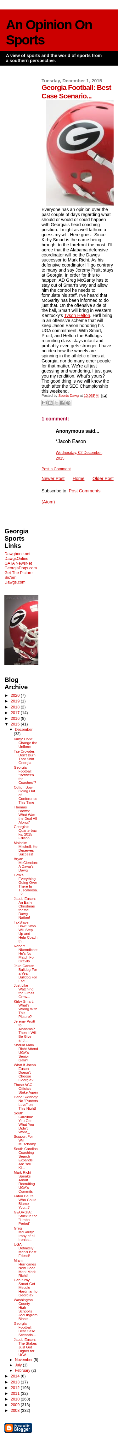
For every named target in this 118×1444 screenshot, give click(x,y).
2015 (16, 724)
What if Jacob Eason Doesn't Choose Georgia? (25, 1072)
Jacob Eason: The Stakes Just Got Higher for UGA (25, 1347)
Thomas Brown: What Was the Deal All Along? (25, 814)
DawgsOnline (16, 558)
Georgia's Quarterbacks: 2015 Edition (25, 832)
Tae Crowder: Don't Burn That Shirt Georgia (25, 757)
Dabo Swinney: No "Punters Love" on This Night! (26, 1102)
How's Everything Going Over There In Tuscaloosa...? (26, 884)
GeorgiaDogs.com (20, 568)
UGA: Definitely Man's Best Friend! (25, 1250)
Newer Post (53, 478)
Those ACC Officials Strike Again (26, 1088)
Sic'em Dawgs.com (14, 579)
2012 (16, 1387)
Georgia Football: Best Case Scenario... (25, 1329)
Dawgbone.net (17, 553)
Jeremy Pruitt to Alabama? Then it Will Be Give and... (25, 1030)
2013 (16, 1382)
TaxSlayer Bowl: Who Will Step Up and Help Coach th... (25, 931)
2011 (16, 1393)
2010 (16, 1399)
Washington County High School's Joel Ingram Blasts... (25, 1309)
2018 (16, 707)
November (24, 1360)
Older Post (103, 478)
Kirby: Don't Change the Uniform (25, 742)
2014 (16, 1376)
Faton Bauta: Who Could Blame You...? (25, 1201)
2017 (16, 712)
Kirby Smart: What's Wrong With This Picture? (25, 1009)
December (23, 729)
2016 (16, 718)
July (19, 1365)
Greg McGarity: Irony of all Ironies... (24, 1233)
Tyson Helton (77, 315)
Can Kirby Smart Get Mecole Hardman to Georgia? (25, 1287)
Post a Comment (56, 469)
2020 (16, 695)
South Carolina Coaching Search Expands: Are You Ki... (26, 1158)
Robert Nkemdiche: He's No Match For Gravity (26, 953)
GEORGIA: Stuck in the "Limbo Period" (25, 1217)
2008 (16, 1410)
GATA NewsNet (18, 563)
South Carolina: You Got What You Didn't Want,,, (24, 1122)
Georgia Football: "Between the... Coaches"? (25, 775)
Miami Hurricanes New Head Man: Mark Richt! (25, 1268)
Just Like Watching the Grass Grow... (24, 991)
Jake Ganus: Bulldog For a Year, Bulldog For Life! (25, 973)
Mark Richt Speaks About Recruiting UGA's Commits (24, 1182)
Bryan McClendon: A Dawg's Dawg (26, 864)
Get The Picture (18, 572)
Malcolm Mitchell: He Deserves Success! (25, 848)
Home (79, 478)
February (23, 1370)
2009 (16, 1404)
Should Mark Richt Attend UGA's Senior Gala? (26, 1052)
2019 (16, 701)
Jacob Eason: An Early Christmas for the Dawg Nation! (25, 908)
